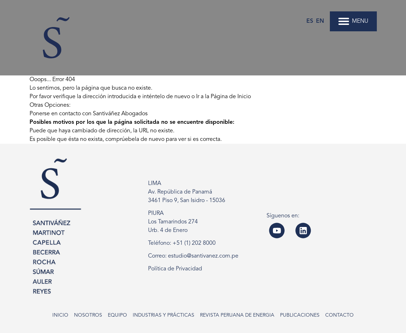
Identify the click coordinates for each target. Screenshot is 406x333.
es (309, 21)
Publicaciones (300, 315)
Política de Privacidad (175, 269)
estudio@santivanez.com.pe (203, 256)
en (320, 21)
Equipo (117, 315)
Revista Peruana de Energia (237, 315)
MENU (353, 21)
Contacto (339, 315)
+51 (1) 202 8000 (194, 243)
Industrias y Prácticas (163, 315)
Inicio (60, 315)
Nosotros (88, 315)
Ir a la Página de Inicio (223, 97)
